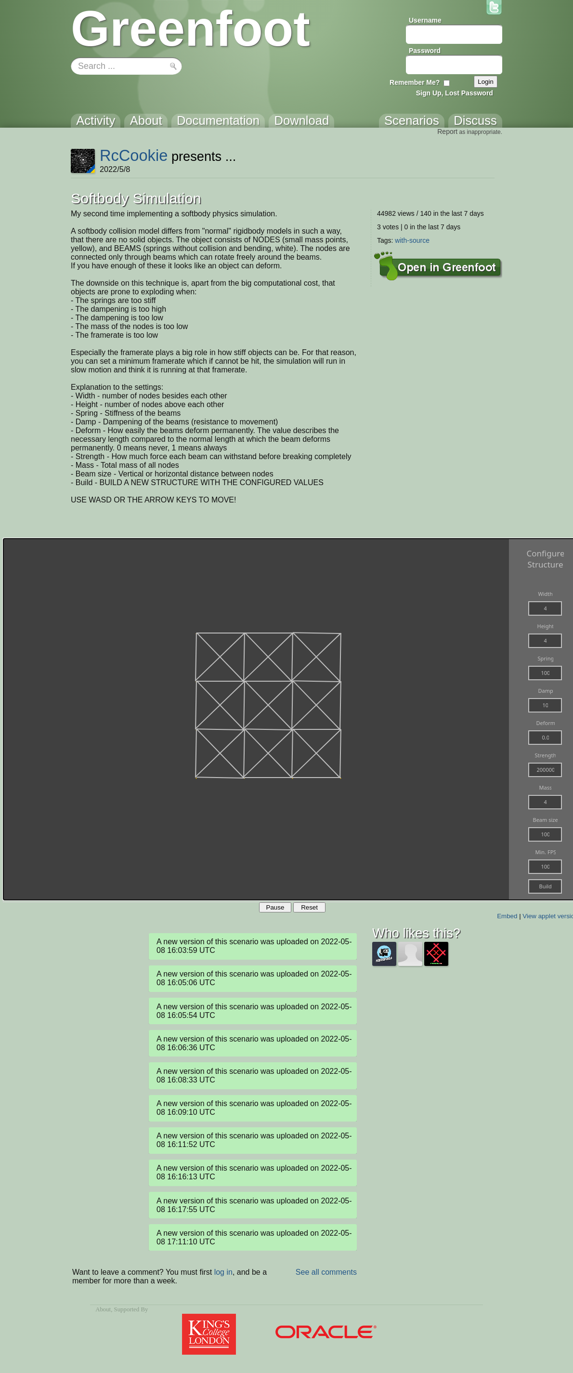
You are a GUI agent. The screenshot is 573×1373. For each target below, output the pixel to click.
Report (447, 131)
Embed (507, 916)
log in (223, 1272)
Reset (309, 907)
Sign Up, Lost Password (454, 93)
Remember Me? (415, 82)
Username (425, 20)
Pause (275, 907)
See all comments (326, 1272)
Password (425, 50)
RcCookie (134, 155)
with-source (412, 240)
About (103, 1309)
